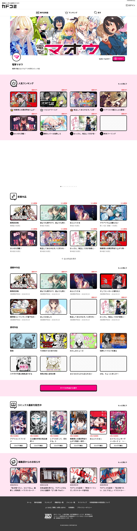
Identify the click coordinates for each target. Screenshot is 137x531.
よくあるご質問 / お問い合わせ (55, 507)
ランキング (48, 502)
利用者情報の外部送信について (100, 502)
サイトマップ (82, 502)
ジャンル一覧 (70, 502)
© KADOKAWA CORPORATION (68, 525)
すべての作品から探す (68, 388)
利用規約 (71, 507)
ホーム (29, 502)
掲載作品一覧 (59, 502)
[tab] (60, 186)
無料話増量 (38, 502)
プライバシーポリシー (84, 507)
